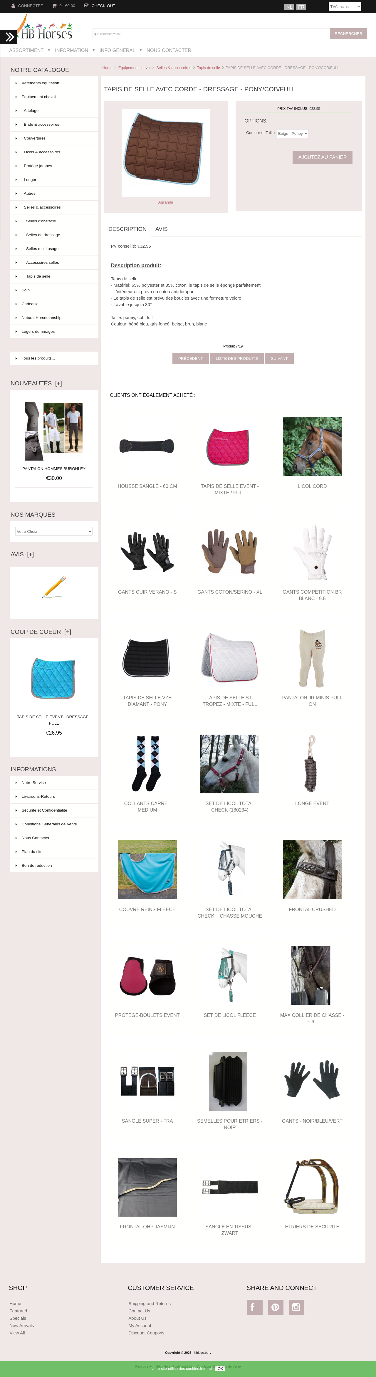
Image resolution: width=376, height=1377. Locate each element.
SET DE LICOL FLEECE (230, 1015)
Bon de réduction (34, 865)
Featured (18, 1310)
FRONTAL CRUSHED (312, 909)
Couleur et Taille (260, 132)
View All (17, 1332)
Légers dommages (53, 331)
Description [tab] (127, 229)
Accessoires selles (53, 262)
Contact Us (139, 1310)
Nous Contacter (169, 50)
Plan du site (29, 851)
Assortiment (26, 50)
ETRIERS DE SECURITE (312, 1226)
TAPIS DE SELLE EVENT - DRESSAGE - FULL (54, 717)
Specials (17, 1318)
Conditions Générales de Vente (46, 824)
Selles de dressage (53, 235)
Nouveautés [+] (36, 383)
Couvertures (53, 138)
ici (209, 1369)
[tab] (176, 226)
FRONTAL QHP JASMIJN (147, 1226)
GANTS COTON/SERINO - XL (229, 592)
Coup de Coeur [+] (41, 632)
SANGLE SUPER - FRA (147, 1121)
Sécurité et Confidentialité (41, 810)
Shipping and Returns (149, 1303)
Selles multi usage (53, 249)
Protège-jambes (53, 166)
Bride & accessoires (53, 124)
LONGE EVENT (312, 803)
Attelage (53, 111)
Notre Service (31, 782)
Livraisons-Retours (35, 796)
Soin (53, 290)
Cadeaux (53, 304)
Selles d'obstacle (53, 221)
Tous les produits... (35, 358)
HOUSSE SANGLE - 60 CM (147, 486)
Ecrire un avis (54, 606)
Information (71, 50)
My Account (139, 1325)
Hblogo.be (201, 1352)
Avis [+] (22, 554)
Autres (53, 193)
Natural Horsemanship (53, 318)
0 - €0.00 (63, 6)
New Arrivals (21, 1325)
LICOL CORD (312, 486)
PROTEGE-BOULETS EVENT (147, 1015)
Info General (117, 50)
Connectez (27, 6)
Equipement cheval (134, 68)
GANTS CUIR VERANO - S (147, 592)
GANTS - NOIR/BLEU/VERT (312, 1121)
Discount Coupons (146, 1332)
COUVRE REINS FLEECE (147, 909)
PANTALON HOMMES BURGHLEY (53, 468)
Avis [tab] (161, 229)
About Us (137, 1318)
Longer (53, 180)
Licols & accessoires (53, 152)
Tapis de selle (208, 68)
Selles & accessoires (173, 68)
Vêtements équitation (53, 83)
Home (107, 68)
